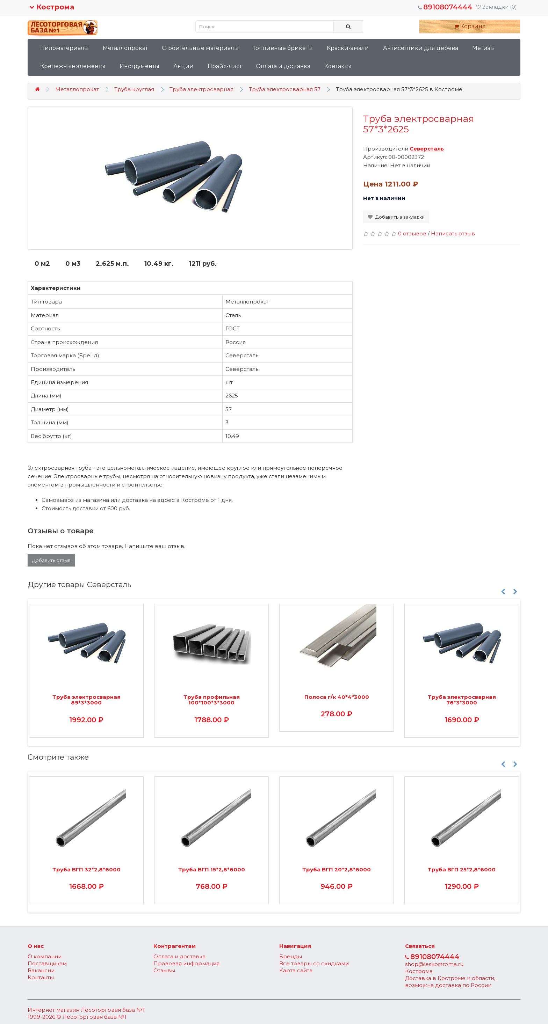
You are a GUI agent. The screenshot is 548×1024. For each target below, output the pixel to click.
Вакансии (41, 970)
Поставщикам (47, 963)
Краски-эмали (348, 48)
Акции (183, 66)
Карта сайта (295, 970)
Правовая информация (186, 963)
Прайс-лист (225, 66)
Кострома (51, 7)
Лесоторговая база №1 (113, 1010)
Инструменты (139, 66)
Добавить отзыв (51, 560)
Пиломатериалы (64, 48)
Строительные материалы (200, 48)
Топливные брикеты (283, 48)
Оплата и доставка (283, 66)
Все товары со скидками (314, 963)
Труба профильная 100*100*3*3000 (211, 700)
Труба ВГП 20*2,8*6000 (336, 869)
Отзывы (164, 970)
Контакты (338, 66)
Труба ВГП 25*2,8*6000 (462, 869)
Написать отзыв (453, 233)
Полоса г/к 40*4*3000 (336, 697)
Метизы (483, 48)
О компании (45, 956)
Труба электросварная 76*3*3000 (462, 700)
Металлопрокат (125, 48)
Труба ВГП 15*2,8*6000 (211, 869)
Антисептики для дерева (420, 48)
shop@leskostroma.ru (434, 964)
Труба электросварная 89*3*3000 (86, 700)
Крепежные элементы (73, 66)
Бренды (290, 956)
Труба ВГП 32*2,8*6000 (86, 869)
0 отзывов (412, 233)
